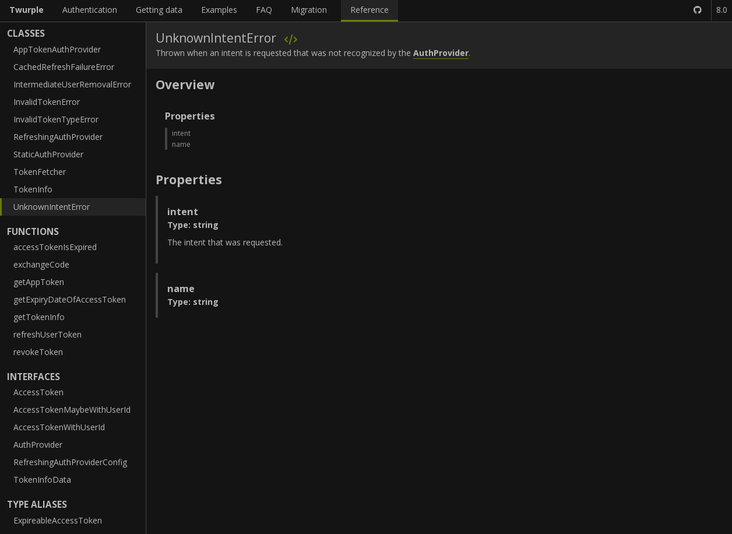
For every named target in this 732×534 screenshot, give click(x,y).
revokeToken (38, 351)
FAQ (264, 9)
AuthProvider (37, 444)
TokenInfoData (42, 479)
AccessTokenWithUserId (59, 427)
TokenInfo (32, 189)
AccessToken (38, 392)
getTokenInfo (39, 316)
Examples (219, 9)
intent (181, 133)
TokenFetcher (39, 171)
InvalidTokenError (46, 101)
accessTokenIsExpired (55, 246)
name (181, 144)
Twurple (26, 9)
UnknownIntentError (51, 206)
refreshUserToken (47, 334)
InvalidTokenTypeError (55, 119)
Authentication (89, 9)
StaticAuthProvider (48, 154)
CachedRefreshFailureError (63, 66)
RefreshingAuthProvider (58, 136)
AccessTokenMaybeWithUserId (72, 409)
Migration (309, 9)
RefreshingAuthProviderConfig (70, 462)
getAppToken (38, 281)
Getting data (159, 9)
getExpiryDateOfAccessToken (69, 299)
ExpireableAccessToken (57, 520)
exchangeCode (41, 264)
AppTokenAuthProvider (57, 49)
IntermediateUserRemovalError (72, 84)
